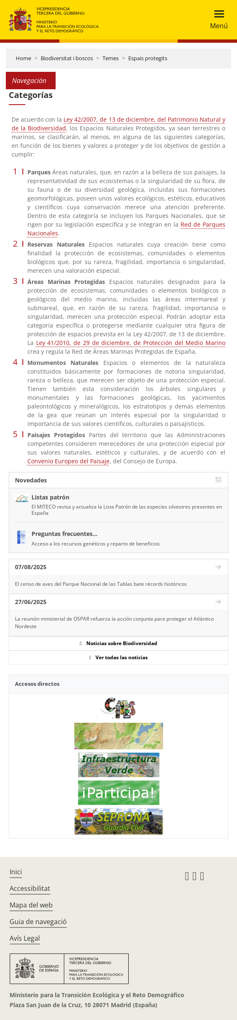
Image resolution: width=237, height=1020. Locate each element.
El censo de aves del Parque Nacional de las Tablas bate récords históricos (101, 583)
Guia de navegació (38, 921)
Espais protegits (147, 58)
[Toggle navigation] (216, 19)
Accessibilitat (30, 888)
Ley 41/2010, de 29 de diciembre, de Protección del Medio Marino (130, 343)
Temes (111, 58)
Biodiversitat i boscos (67, 58)
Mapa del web (31, 905)
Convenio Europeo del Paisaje (68, 461)
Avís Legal (25, 938)
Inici (16, 871)
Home (23, 58)
